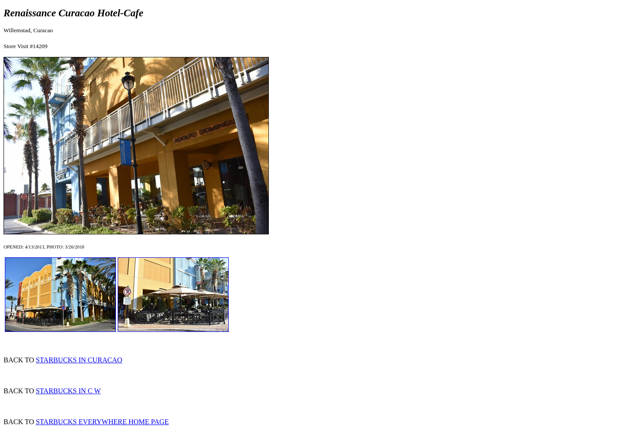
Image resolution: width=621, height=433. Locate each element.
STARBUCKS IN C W (68, 391)
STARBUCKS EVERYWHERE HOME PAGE (102, 421)
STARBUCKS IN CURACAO (79, 360)
